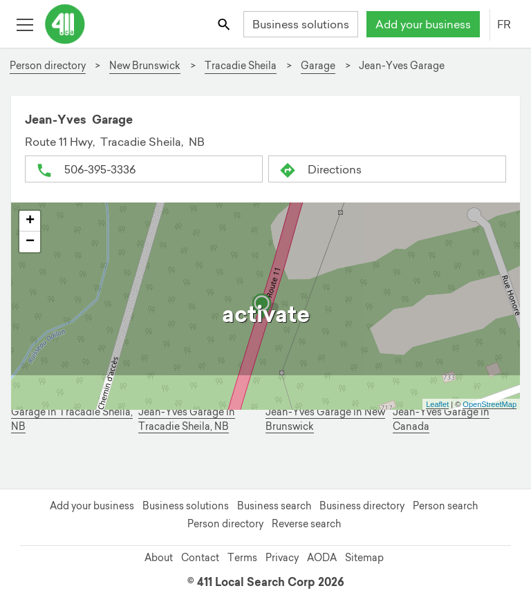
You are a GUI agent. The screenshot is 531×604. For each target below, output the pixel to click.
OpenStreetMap (489, 404)
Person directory (225, 524)
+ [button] (30, 221)
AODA (322, 557)
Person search (445, 506)
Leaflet (437, 404)
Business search (274, 506)
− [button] (30, 242)
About (159, 557)
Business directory (361, 506)
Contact (200, 557)
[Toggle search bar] (225, 24)
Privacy (282, 557)
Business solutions (300, 24)
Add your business (423, 24)
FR (504, 24)
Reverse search (306, 524)
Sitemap (364, 557)
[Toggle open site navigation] (24, 24)
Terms (242, 557)
